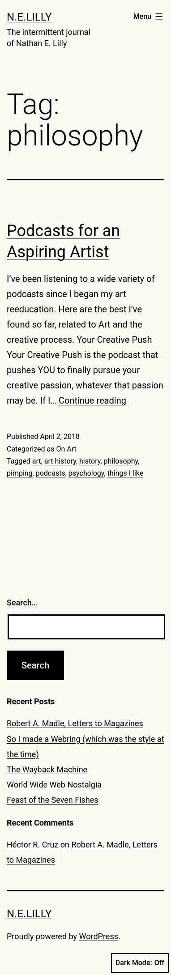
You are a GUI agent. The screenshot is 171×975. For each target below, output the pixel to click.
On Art (66, 449)
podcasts (50, 473)
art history (60, 461)
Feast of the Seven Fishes (52, 800)
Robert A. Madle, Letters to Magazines (75, 723)
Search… (22, 602)
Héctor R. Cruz (32, 844)
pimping (20, 473)
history (89, 461)
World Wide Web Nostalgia (54, 784)
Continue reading (92, 400)
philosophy (121, 461)
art (36, 461)
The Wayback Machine (47, 769)
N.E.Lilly (29, 17)
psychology (86, 473)
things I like (125, 473)
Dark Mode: (139, 963)
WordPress (98, 936)
